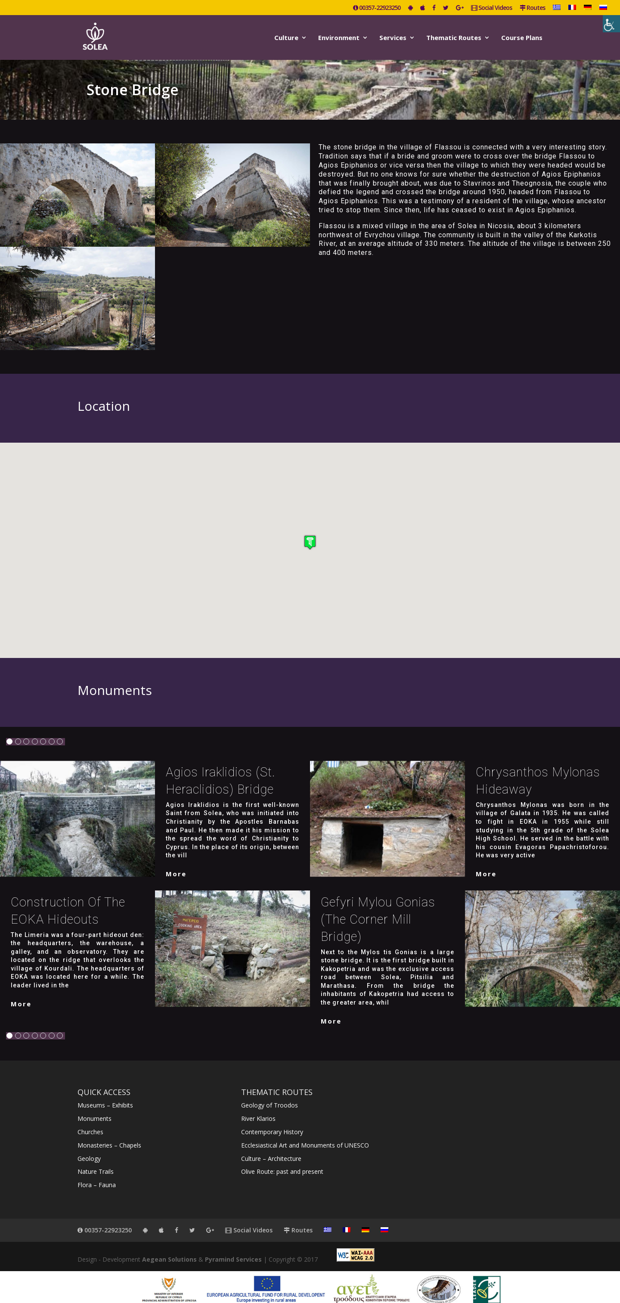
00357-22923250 (376, 8)
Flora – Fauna (97, 1175)
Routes (532, 8)
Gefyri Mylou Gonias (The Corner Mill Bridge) (378, 909)
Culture (286, 36)
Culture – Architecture (271, 1149)
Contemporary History (272, 1122)
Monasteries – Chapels (109, 1135)
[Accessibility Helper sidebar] (611, 23)
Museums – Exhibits (105, 1095)
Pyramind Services (233, 1249)
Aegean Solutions (169, 1249)
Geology (89, 1149)
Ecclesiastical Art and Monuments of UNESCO (305, 1135)
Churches (90, 1122)
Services (392, 36)
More (176, 863)
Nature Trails (96, 1161)
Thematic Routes (453, 36)
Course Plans (521, 36)
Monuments (95, 1108)
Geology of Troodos (269, 1095)
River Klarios (258, 1108)
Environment (339, 36)
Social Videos (491, 8)
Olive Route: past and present (282, 1161)
